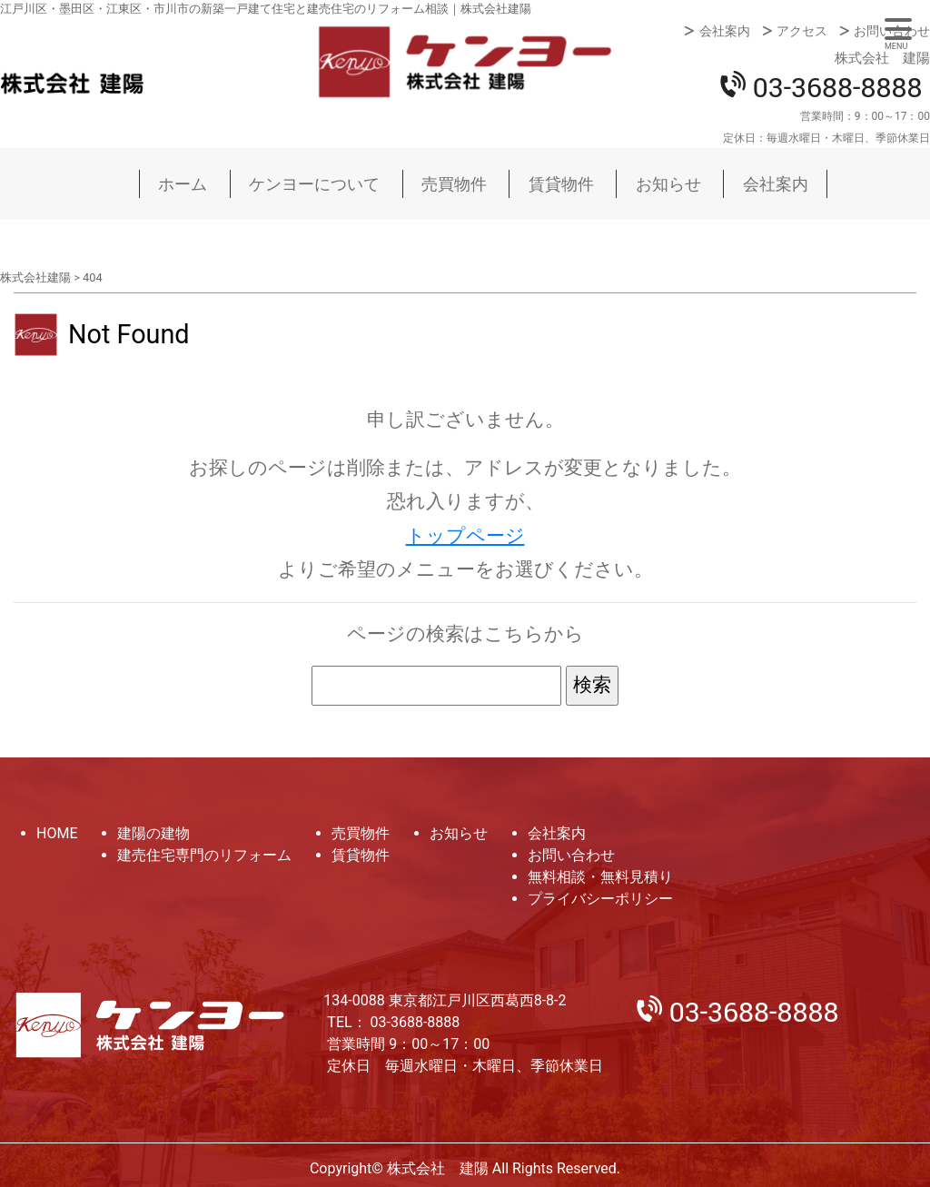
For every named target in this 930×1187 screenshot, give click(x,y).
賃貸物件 (561, 183)
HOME (56, 833)
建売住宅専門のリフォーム (204, 855)
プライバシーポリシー (600, 898)
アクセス (802, 31)
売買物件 (454, 183)
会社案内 (724, 31)
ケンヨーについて (314, 183)
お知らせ (668, 183)
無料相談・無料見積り (600, 876)
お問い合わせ (892, 31)
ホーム (182, 183)
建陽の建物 (153, 833)
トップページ (465, 536)
